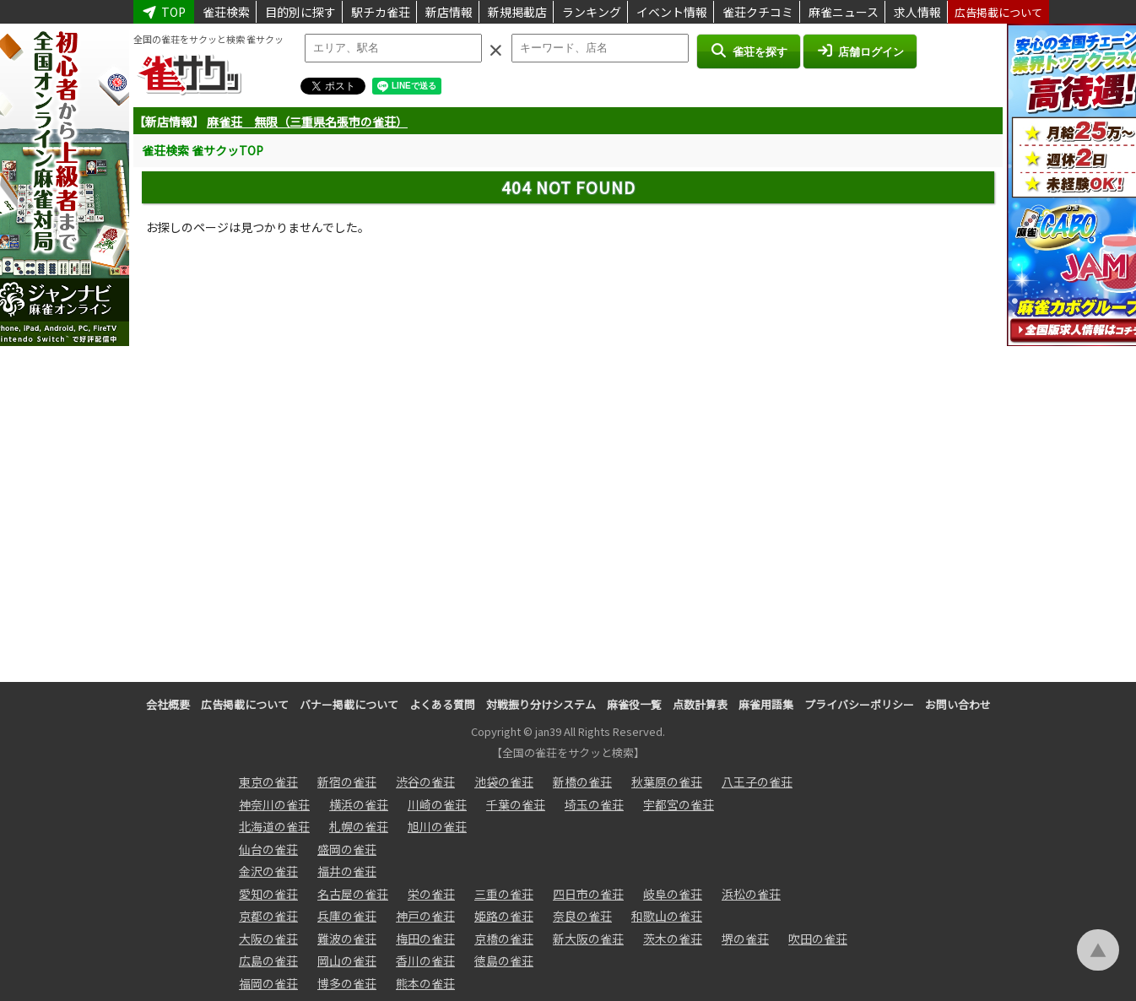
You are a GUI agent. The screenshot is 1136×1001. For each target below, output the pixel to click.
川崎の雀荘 (437, 804)
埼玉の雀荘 (594, 804)
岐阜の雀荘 (672, 893)
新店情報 (449, 11)
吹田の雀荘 (817, 938)
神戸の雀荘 (425, 915)
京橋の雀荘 (503, 938)
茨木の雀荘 (672, 938)
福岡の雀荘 (268, 983)
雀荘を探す (748, 50)
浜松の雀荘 (751, 893)
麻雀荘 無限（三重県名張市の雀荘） (307, 121)
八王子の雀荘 (757, 781)
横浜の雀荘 (358, 804)
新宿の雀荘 (346, 781)
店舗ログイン (860, 50)
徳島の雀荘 (503, 960)
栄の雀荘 (431, 893)
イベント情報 (671, 11)
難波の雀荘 (346, 938)
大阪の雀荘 (268, 938)
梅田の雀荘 (425, 938)
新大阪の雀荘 (588, 938)
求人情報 (917, 11)
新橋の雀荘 (582, 781)
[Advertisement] (568, 453)
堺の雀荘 (745, 938)
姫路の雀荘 (503, 915)
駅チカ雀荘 (380, 11)
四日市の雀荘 (588, 893)
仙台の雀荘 (268, 849)
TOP (164, 11)
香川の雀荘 (425, 960)
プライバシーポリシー (859, 704)
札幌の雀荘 (358, 826)
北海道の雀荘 (274, 826)
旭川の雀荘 (437, 826)
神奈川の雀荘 (274, 804)
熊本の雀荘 (425, 983)
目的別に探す (300, 11)
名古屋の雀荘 (352, 893)
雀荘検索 (226, 11)
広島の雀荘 (268, 960)
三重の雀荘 (503, 893)
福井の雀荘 (346, 871)
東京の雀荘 (268, 781)
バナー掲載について (349, 704)
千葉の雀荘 (515, 804)
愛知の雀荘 (268, 893)
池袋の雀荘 (503, 781)
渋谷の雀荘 (425, 781)
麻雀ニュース (844, 11)
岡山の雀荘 (346, 960)
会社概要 (168, 704)
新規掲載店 (517, 11)
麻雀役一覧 (634, 704)
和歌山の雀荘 (666, 915)
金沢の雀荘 (268, 871)
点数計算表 (700, 704)
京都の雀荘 (268, 915)
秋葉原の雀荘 (666, 781)
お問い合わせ (958, 704)
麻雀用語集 (765, 704)
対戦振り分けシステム (541, 704)
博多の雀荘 (346, 983)
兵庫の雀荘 (346, 915)
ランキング (591, 11)
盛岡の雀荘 (346, 849)
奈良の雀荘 (582, 915)
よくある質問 (442, 704)
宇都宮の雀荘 (678, 804)
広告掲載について (998, 12)
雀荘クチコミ (757, 11)
